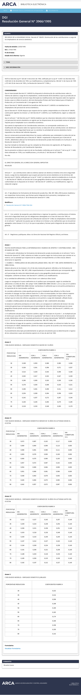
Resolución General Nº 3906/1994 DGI (19, 205)
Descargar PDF (57, 11)
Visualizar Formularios (12, 649)
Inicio (5, 11)
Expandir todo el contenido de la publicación (29, 11)
